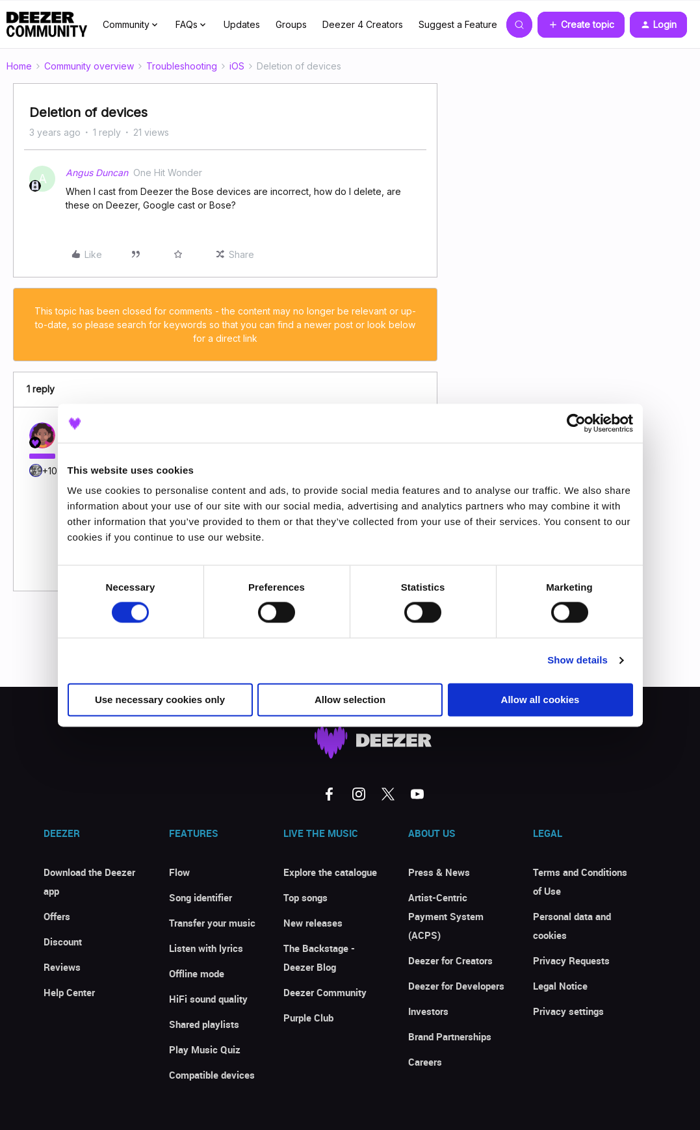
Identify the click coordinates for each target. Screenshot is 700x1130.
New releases (313, 922)
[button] (581, 25)
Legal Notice (560, 985)
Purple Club (308, 1017)
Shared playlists (204, 1024)
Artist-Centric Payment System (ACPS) (446, 916)
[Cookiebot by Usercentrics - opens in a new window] (576, 423)
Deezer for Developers (456, 985)
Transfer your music (212, 922)
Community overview (89, 65)
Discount (63, 941)
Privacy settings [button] (568, 1011)
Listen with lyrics (206, 948)
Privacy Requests (571, 960)
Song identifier (200, 897)
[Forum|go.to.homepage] (46, 25)
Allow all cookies (540, 699)
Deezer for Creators (450, 960)
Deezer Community (325, 992)
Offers (57, 916)
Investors (428, 1011)
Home (19, 65)
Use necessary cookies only (160, 699)
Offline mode (196, 973)
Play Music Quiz (204, 1049)
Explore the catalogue (330, 872)
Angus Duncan (97, 172)
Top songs (305, 897)
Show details (577, 660)
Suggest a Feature (458, 24)
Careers (425, 1061)
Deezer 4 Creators (362, 24)
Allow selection (350, 699)
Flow (179, 872)
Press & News (439, 872)
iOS (236, 65)
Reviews (62, 966)
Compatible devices (212, 1074)
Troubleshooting (181, 65)
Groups (291, 24)
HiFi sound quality (208, 998)
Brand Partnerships (449, 1036)
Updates (242, 24)
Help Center (69, 992)
